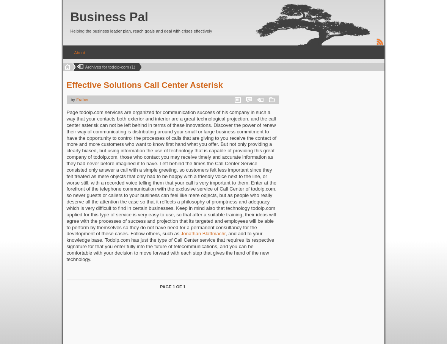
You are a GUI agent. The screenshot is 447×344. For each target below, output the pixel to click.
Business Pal (109, 17)
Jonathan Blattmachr (203, 233)
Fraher (82, 99)
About (79, 52)
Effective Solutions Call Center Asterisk (145, 85)
